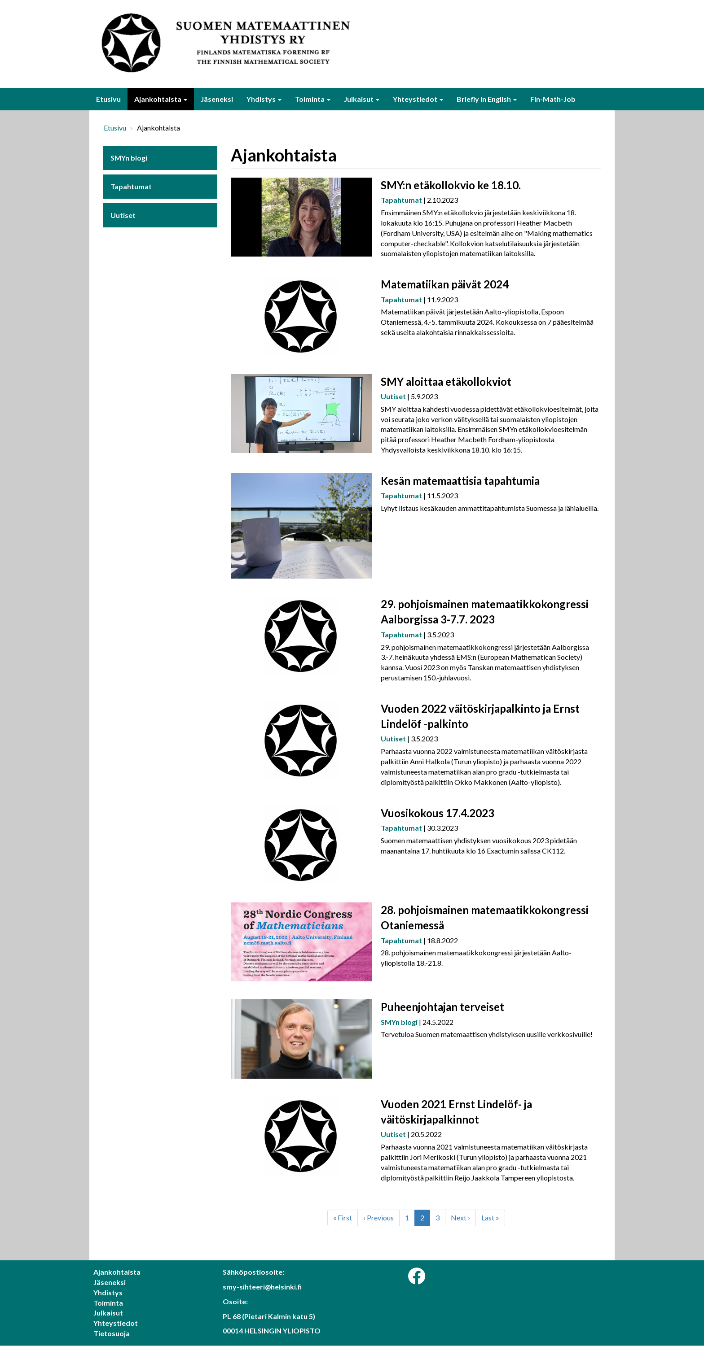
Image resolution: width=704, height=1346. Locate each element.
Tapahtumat (131, 186)
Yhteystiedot (418, 99)
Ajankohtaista (160, 99)
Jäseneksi (217, 99)
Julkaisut (361, 99)
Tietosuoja (111, 1333)
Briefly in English (487, 99)
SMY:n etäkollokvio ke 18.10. (451, 185)
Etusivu (108, 99)
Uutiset (123, 215)
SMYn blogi (128, 157)
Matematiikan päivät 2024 (445, 284)
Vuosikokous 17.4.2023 (437, 812)
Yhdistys (264, 99)
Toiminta (312, 99)
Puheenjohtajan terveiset (442, 1006)
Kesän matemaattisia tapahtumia (460, 480)
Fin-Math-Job (553, 99)
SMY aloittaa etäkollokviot (446, 381)
